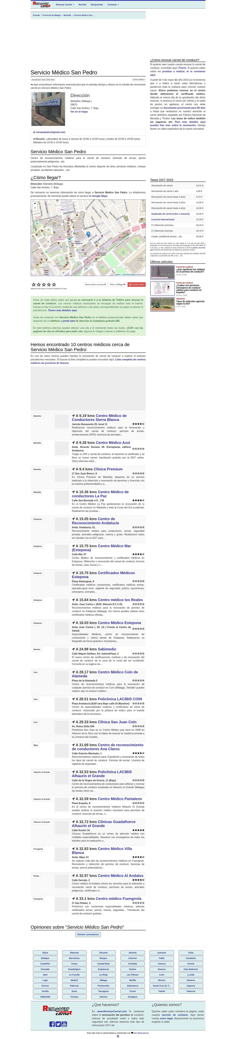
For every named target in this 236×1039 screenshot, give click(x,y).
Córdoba (132, 963)
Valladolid (45, 997)
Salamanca (132, 986)
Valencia (190, 991)
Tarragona (103, 991)
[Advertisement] (88, 44)
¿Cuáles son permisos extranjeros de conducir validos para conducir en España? (189, 289)
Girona (190, 963)
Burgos (103, 958)
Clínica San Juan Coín (117, 722)
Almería (132, 952)
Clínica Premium (108, 469)
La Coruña (74, 974)
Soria (74, 991)
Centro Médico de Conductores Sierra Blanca (99, 418)
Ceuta (74, 963)
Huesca (162, 969)
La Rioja (103, 974)
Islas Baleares (191, 969)
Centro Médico (139, 80)
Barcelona (74, 958)
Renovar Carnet (65, 4)
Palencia (74, 986)
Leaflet (117, 274)
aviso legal (166, 1018)
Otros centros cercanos (95, 284)
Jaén (45, 974)
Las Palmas (132, 974)
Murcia (161, 980)
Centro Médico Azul (113, 443)
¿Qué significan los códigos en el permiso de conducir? (190, 270)
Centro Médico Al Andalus (120, 876)
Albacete (74, 952)
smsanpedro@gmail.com (50, 132)
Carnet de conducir (184, 267)
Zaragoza (132, 997)
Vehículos (180, 299)
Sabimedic (107, 649)
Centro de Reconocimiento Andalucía (95, 521)
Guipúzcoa (103, 969)
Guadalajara (74, 969)
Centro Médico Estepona (119, 623)
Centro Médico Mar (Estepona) (101, 548)
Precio (182, 68)
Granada (45, 969)
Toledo (161, 991)
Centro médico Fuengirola (118, 898)
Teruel (132, 991)
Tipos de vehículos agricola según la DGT (190, 302)
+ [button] (35, 203)
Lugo (45, 980)
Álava (45, 952)
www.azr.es (143, 1033)
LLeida (190, 974)
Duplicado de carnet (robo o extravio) (171, 214)
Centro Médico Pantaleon (120, 799)
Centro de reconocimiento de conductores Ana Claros (108, 747)
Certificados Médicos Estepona (103, 575)
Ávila (190, 952)
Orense (45, 986)
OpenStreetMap (129, 274)
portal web (69, 321)
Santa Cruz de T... (162, 986)
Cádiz (162, 958)
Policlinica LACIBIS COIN (120, 699)
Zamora (103, 997)
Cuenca (162, 963)
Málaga (103, 980)
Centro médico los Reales (120, 600)
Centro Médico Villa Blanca (102, 851)
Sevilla (45, 991)
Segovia (191, 986)
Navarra (191, 980)
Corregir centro (136, 284)
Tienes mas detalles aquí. (62, 310)
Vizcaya (74, 997)
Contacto (113, 4)
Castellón (45, 963)
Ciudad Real (103, 963)
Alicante (103, 952)
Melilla (132, 980)
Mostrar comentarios (88, 934)
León (161, 974)
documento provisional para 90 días (184, 108)
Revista (82, 4)
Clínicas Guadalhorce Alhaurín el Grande (104, 824)
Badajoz (45, 958)
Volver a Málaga (117, 284)
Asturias (161, 952)
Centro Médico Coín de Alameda (105, 674)
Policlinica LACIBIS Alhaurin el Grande (102, 774)
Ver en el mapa (79, 111)
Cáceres (132, 958)
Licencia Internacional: (163, 219)
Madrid (74, 980)
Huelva (132, 969)
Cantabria (191, 958)
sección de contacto (175, 1015)
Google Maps (99, 196)
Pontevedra (103, 986)
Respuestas (97, 4)
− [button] (35, 208)
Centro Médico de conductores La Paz (100, 494)
